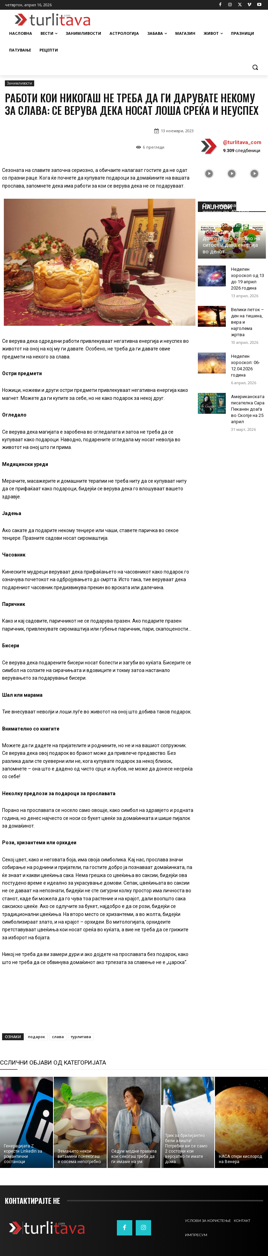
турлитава (81, 1036)
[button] (255, 67)
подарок (36, 1036)
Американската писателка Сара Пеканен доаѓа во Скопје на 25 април (248, 409)
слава (58, 1036)
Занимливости (19, 83)
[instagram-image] (209, 173)
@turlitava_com (242, 142)
